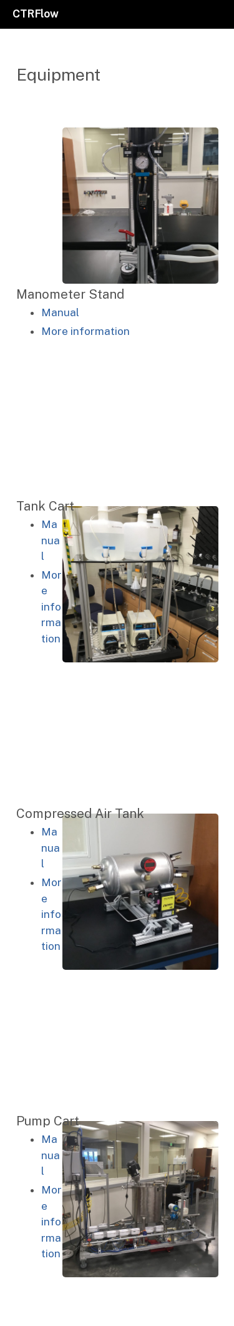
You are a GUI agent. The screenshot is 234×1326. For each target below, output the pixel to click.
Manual (60, 312)
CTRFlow (35, 13)
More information (85, 331)
